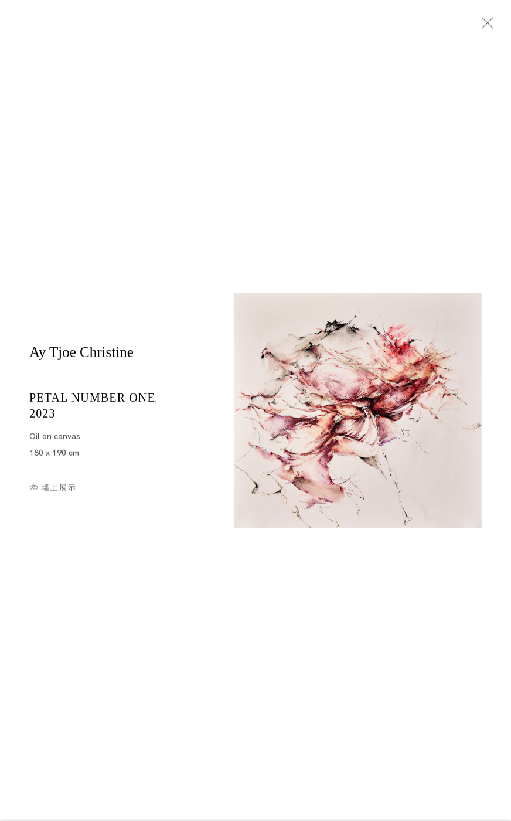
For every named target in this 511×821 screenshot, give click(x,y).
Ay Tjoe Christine (81, 355)
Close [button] (484, 26)
